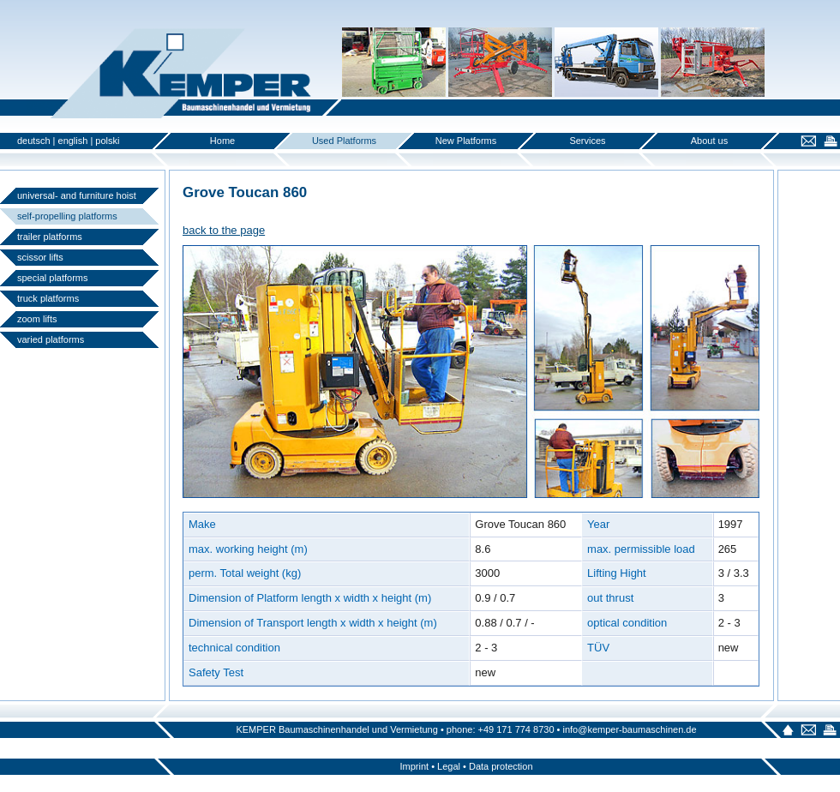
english (73, 140)
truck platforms (48, 298)
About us (709, 140)
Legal (448, 766)
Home (222, 140)
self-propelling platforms (67, 216)
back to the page (224, 230)
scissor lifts (40, 257)
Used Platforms (344, 140)
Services (587, 140)
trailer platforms (49, 236)
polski (107, 140)
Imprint (414, 766)
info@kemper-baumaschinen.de (629, 729)
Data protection (501, 766)
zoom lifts (37, 319)
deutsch (34, 140)
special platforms (52, 278)
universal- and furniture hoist (76, 195)
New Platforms (466, 140)
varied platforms (50, 339)
